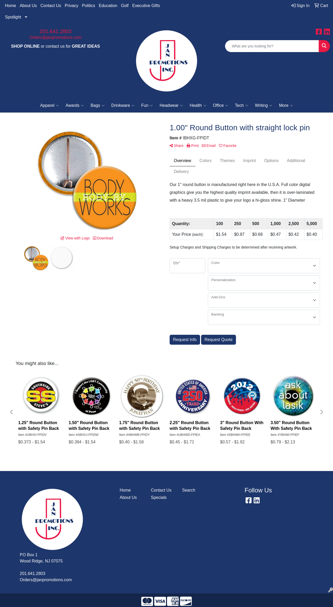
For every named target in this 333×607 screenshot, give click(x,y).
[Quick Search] (272, 46)
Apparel (49, 105)
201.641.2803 (55, 31)
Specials (158, 497)
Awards (75, 105)
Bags (97, 105)
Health (198, 105)
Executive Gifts (146, 5)
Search (188, 490)
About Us (28, 5)
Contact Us (51, 5)
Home (10, 5)
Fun (147, 105)
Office (220, 105)
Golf (125, 5)
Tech (241, 105)
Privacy (71, 5)
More (286, 105)
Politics (88, 5)
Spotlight (13, 17)
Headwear (171, 105)
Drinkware (123, 105)
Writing (263, 105)
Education (108, 5)
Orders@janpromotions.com (55, 37)
